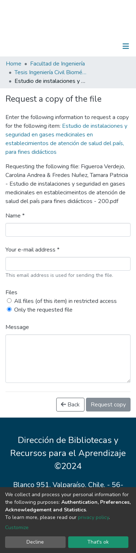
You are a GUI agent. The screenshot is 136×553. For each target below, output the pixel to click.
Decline (35, 542)
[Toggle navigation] (126, 46)
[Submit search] (88, 46)
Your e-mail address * (32, 250)
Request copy (108, 405)
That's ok (98, 542)
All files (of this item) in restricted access (65, 301)
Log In (103, 46)
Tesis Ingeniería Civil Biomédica (51, 72)
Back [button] (70, 405)
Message (17, 327)
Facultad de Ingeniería (57, 64)
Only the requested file (43, 310)
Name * (15, 216)
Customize (17, 527)
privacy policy (93, 517)
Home (13, 64)
